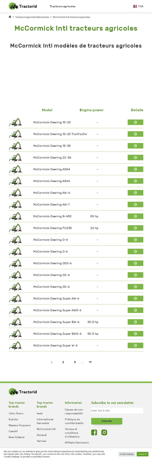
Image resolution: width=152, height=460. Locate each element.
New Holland (16, 437)
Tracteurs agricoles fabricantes (32, 17)
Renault (42, 435)
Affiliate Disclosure (77, 442)
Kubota (13, 419)
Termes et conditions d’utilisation (72, 433)
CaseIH (13, 431)
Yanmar (41, 441)
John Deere (16, 413)
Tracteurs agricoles (62, 6)
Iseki (40, 413)
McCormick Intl (46, 429)
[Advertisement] (76, 79)
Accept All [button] (142, 454)
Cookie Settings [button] (126, 454)
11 (90, 362)
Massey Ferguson (20, 425)
